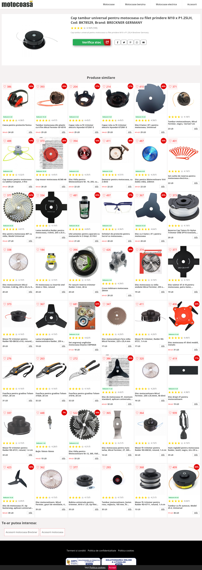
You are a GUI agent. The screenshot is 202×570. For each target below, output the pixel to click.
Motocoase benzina (135, 4)
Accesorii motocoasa (52, 532)
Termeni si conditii (76, 550)
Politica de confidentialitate (102, 550)
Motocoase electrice (166, 4)
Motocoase (109, 4)
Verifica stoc (96, 42)
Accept (112, 567)
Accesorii (192, 4)
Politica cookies (126, 550)
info (30, 132)
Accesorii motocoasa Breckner (21, 532)
